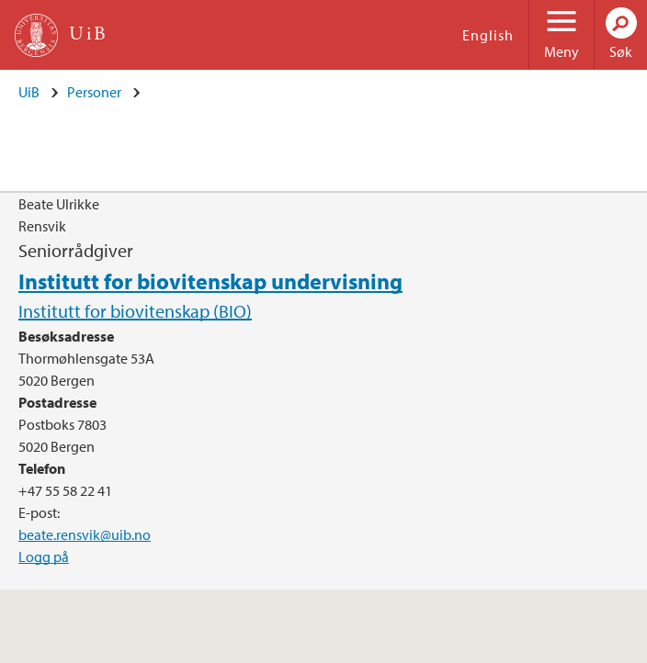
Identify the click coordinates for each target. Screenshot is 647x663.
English (488, 35)
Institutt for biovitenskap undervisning (210, 281)
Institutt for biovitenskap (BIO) (135, 310)
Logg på (43, 556)
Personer (94, 92)
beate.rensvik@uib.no (84, 534)
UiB (29, 92)
